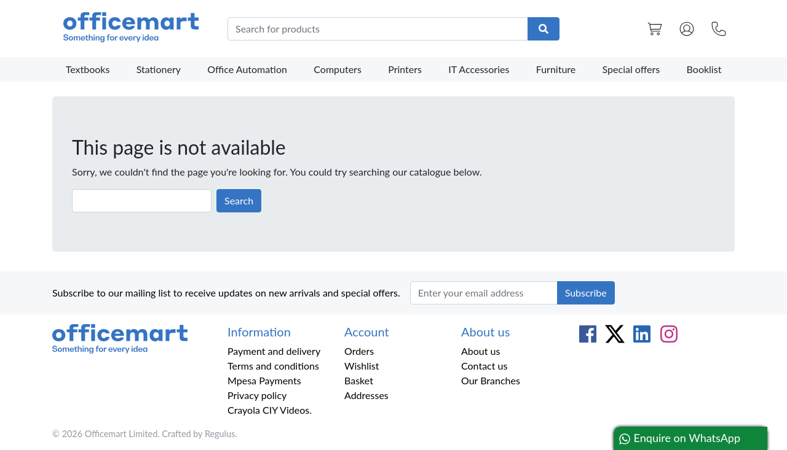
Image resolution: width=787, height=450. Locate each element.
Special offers (631, 69)
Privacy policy (257, 395)
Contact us (484, 365)
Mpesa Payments (264, 380)
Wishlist (361, 365)
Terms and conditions (273, 365)
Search (238, 200)
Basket (358, 380)
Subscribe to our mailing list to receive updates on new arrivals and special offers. (226, 292)
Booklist (704, 69)
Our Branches (490, 380)
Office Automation (247, 69)
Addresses (366, 395)
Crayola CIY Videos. (269, 410)
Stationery (158, 69)
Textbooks (88, 69)
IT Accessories (478, 69)
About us (480, 351)
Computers (338, 69)
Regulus (220, 434)
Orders (359, 351)
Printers (405, 69)
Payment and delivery (273, 351)
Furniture (556, 69)
